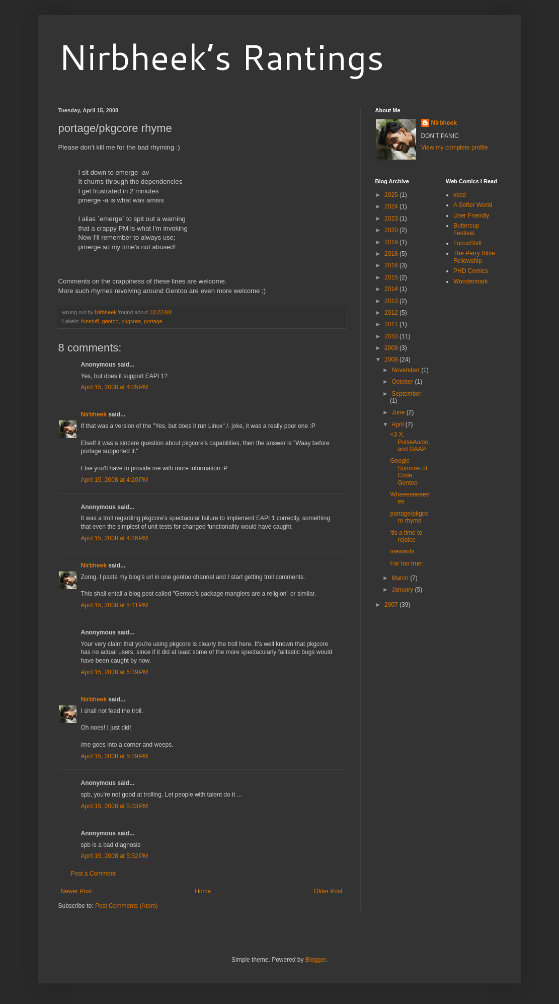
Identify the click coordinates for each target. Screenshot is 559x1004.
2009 (392, 347)
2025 (392, 194)
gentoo (110, 321)
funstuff (90, 321)
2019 (392, 242)
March (400, 578)
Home (203, 891)
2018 (392, 253)
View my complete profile (454, 147)
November (406, 370)
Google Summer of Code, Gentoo (408, 471)
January (403, 589)
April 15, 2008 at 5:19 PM (114, 672)
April (398, 424)
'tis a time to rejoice (406, 536)
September (406, 393)
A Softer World (472, 204)
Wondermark (470, 281)
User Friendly (471, 215)
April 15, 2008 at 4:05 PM (114, 387)
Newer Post (76, 891)
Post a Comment (93, 873)
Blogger (315, 959)
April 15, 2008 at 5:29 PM (114, 756)
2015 (392, 277)
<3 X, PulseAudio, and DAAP (410, 442)
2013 (392, 301)
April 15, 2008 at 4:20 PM (114, 479)
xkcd (459, 194)
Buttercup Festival (466, 229)
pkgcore (131, 321)
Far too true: (406, 563)
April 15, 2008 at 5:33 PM (114, 806)
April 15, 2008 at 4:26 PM (114, 538)
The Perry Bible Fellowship (474, 257)
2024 (392, 206)
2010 (392, 336)
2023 (392, 218)
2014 (392, 289)
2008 (392, 359)
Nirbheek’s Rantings (221, 56)
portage (153, 321)
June (398, 412)
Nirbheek (94, 414)
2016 (392, 265)
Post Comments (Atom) (126, 905)
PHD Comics (470, 270)
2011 (392, 324)
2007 (392, 604)
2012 (392, 312)
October (403, 381)
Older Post (328, 891)
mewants (402, 551)
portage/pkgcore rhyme (409, 517)
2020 (392, 230)
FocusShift (467, 243)
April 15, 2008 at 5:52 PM (114, 855)
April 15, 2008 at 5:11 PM (114, 605)
